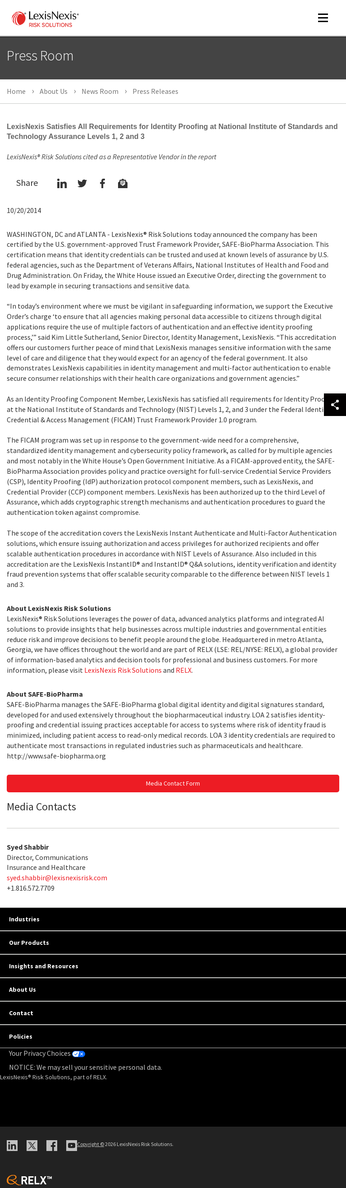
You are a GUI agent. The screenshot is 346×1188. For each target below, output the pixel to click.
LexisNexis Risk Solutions (123, 670)
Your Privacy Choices (47, 1053)
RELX (183, 670)
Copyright (90, 1144)
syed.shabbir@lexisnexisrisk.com (57, 877)
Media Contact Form (173, 783)
